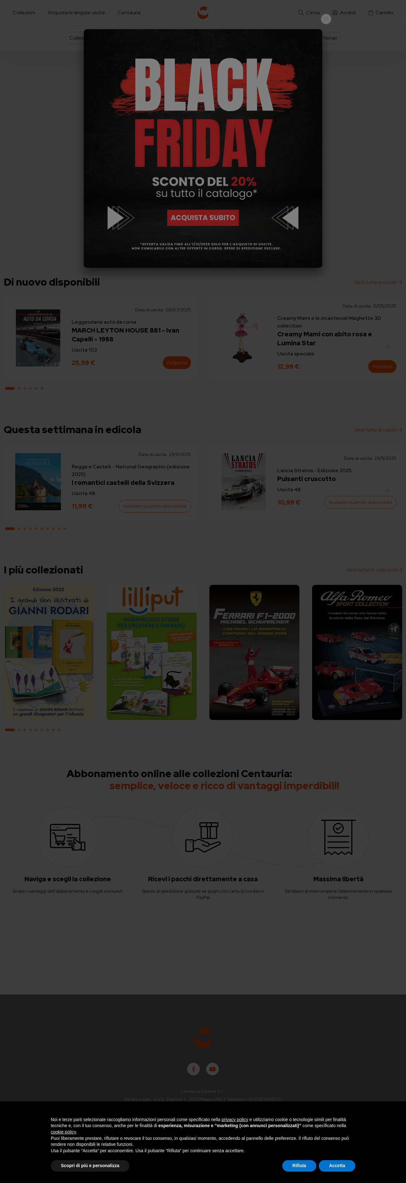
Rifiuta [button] (299, 1165)
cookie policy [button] (63, 1131)
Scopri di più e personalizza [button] (90, 1165)
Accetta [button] (337, 1165)
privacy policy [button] (235, 1119)
